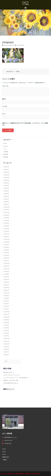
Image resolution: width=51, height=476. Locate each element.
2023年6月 (6, 250)
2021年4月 (6, 303)
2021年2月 (6, 306)
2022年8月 (6, 274)
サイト (4, 113)
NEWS (5, 143)
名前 (4, 99)
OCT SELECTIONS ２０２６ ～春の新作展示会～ (16, 377)
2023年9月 (6, 244)
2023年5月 (6, 252)
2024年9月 (6, 215)
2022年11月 (6, 266)
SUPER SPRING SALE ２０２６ (11, 375)
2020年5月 (6, 327)
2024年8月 (6, 217)
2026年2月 (6, 169)
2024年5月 (6, 226)
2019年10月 (6, 344)
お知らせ (5, 146)
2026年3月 (6, 166)
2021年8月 (6, 298)
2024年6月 (6, 223)
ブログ (5, 149)
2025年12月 (6, 175)
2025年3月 (6, 199)
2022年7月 (6, 276)
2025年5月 (6, 193)
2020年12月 (6, 311)
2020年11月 (6, 314)
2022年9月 (6, 271)
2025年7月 (6, 188)
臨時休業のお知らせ (8, 372)
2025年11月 (6, 177)
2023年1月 (6, 260)
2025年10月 (6, 180)
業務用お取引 (5, 457)
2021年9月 (6, 295)
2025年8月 (6, 185)
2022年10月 (6, 268)
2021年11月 (6, 290)
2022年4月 (6, 279)
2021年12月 (6, 287)
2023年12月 (6, 239)
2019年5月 (6, 352)
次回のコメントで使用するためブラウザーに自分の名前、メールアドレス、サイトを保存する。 (25, 124)
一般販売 (4, 459)
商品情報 (5, 154)
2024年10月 (6, 212)
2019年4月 (6, 354)
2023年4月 (6, 255)
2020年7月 (6, 325)
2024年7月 (6, 220)
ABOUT (4, 454)
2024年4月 (6, 228)
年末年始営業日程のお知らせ (10, 383)
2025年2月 (6, 201)
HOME (4, 449)
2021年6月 (6, 301)
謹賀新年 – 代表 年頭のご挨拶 (11, 380)
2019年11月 (6, 341)
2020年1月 (6, 335)
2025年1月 (6, 204)
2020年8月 (6, 322)
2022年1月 (6, 285)
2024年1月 (6, 236)
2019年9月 (6, 346)
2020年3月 (6, 333)
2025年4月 (6, 196)
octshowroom (20, 45)
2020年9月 (6, 319)
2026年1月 (6, 172)
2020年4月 (6, 330)
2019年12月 (6, 338)
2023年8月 (6, 247)
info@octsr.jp (7, 443)
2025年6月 (6, 191)
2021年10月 (6, 293)
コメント (5, 86)
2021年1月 (6, 309)
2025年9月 (6, 183)
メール (4, 106)
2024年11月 (6, 209)
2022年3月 (6, 282)
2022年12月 (6, 263)
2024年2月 (6, 234)
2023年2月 (6, 258)
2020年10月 (6, 317)
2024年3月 (6, 231)
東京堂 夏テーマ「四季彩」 (14, 71)
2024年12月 (6, 207)
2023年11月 (6, 242)
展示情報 (5, 157)
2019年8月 (6, 349)
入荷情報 (5, 151)
